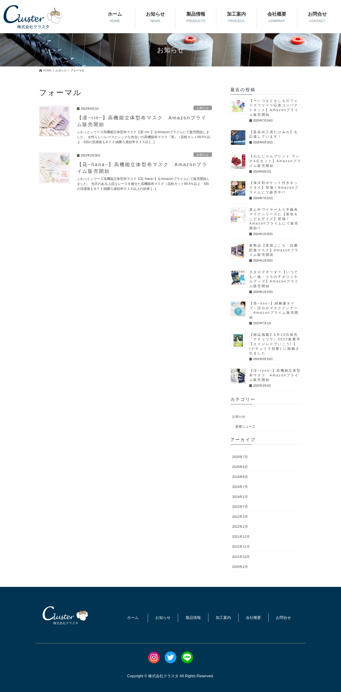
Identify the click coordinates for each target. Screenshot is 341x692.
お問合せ (283, 618)
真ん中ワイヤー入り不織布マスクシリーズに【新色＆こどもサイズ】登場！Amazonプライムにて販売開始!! (274, 219)
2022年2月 (240, 526)
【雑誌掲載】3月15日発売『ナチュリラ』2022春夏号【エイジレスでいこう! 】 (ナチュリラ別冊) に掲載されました (275, 344)
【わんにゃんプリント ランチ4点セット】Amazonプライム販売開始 (275, 160)
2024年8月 (240, 477)
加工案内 (223, 618)
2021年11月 (241, 546)
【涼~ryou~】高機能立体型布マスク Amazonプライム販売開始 (275, 375)
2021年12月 (241, 536)
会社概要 (253, 618)
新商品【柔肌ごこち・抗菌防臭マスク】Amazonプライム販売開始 (274, 250)
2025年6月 (240, 467)
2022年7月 (240, 507)
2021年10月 (241, 557)
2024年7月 (240, 487)
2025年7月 (240, 457)
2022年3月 (240, 517)
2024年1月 (240, 497)
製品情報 (193, 618)
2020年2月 (240, 567)
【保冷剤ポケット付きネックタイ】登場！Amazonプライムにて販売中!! (274, 187)
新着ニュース (245, 426)
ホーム (133, 618)
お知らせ (203, 108)
